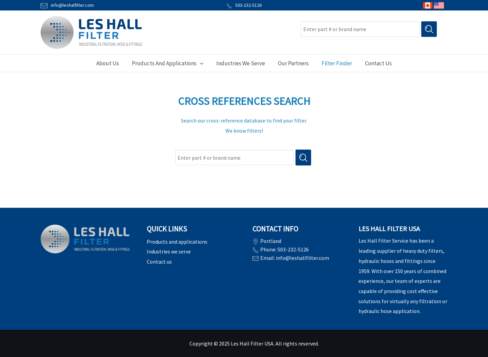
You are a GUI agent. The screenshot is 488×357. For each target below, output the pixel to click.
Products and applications (177, 241)
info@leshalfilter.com (72, 5)
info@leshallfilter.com (302, 257)
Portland (270, 241)
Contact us (159, 261)
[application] (202, 63)
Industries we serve (169, 251)
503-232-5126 (244, 5)
